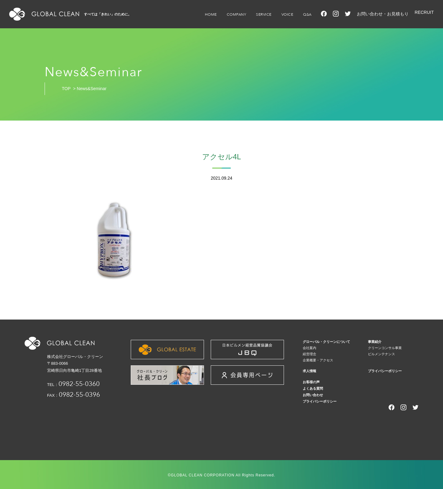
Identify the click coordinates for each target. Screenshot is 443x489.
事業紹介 (374, 342)
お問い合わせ (313, 395)
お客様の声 (311, 382)
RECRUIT (424, 12)
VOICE (287, 14)
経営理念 (309, 354)
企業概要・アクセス (318, 360)
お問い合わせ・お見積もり (383, 13)
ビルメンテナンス (381, 354)
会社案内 (309, 348)
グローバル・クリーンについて (326, 342)
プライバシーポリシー (385, 371)
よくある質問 (313, 388)
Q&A (307, 14)
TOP (66, 88)
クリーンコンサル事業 (385, 348)
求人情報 (309, 371)
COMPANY (236, 14)
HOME (211, 14)
